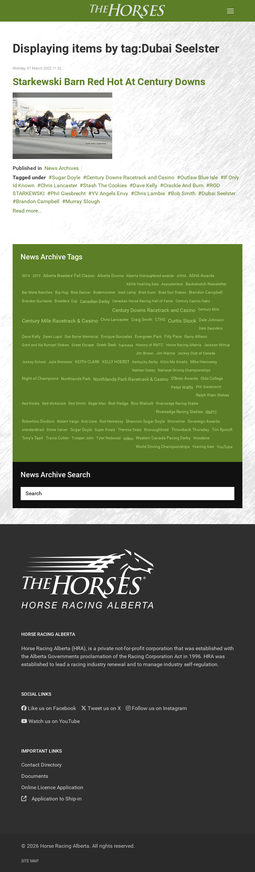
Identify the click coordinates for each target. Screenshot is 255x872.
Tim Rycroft (222, 429)
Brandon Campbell (37, 201)
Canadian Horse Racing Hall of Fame (142, 301)
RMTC (211, 412)
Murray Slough (82, 201)
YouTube (224, 447)
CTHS (160, 319)
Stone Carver (57, 429)
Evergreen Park (148, 336)
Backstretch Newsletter (206, 284)
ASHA (181, 275)
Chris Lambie (149, 193)
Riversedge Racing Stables (179, 411)
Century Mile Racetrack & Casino (60, 321)
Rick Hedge (118, 403)
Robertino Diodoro (38, 421)
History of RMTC (149, 345)
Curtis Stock (182, 321)
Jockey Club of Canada (196, 353)
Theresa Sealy (129, 429)
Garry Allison (195, 336)
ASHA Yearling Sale (142, 284)
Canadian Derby (95, 301)
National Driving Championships (184, 370)
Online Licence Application (52, 787)
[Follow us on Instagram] (156, 708)
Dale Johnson (211, 320)
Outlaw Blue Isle (199, 177)
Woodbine (201, 438)
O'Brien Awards (184, 378)
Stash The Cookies (105, 185)
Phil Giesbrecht (68, 193)
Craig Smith (141, 319)
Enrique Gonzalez (116, 336)
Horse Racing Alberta (183, 345)
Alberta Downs (110, 275)
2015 (37, 275)
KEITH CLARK (87, 362)
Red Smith (77, 403)
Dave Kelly (145, 185)
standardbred (33, 429)
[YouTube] (50, 721)
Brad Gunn (147, 292)
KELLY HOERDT (115, 362)
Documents (34, 776)
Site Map (30, 861)
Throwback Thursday (190, 429)
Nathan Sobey (143, 370)
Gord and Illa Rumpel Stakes (45, 345)
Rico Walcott (142, 403)
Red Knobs (31, 403)
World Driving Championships (163, 446)
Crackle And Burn (183, 185)
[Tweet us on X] (101, 708)
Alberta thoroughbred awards (150, 275)
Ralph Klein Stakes (212, 395)
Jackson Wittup (217, 345)
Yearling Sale (203, 446)
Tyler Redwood (108, 438)
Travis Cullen (57, 438)
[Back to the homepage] (127, 11)
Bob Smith (183, 193)
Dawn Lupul (52, 336)
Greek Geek (106, 345)
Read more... (27, 211)
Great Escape (83, 345)
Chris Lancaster (59, 185)
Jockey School (34, 362)
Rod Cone (89, 421)
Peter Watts (182, 387)
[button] (230, 11)
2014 (26, 275)
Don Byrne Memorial (81, 336)
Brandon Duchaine (37, 301)
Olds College (212, 378)
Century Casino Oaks (193, 301)
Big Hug (61, 292)
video (128, 438)
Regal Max (97, 403)
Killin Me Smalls (174, 362)
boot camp (127, 292)
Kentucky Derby (145, 362)
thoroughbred (156, 429)
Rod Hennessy (111, 421)
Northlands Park (76, 378)
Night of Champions (40, 378)
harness (126, 345)
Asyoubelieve (172, 284)
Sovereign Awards (204, 421)
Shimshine (176, 421)
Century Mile (208, 309)
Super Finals (105, 429)
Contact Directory (41, 765)
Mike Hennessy (203, 362)
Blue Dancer (81, 292)
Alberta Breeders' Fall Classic (69, 275)
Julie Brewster (60, 362)
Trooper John (83, 438)
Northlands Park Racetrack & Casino (130, 379)
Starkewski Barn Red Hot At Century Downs (109, 81)
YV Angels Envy (110, 193)
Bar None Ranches (37, 292)
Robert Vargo (68, 421)
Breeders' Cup (65, 301)
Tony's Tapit (32, 438)
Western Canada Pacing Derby (163, 438)
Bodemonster (104, 292)
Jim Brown (144, 353)
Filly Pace (173, 336)
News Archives (61, 168)
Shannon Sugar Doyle (145, 421)
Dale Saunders (211, 328)
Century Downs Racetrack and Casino (130, 177)
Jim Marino (165, 353)
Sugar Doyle (66, 177)
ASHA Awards (201, 275)
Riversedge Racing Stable (177, 403)
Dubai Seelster (218, 193)
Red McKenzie (54, 403)
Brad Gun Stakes (172, 292)
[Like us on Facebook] (48, 708)
